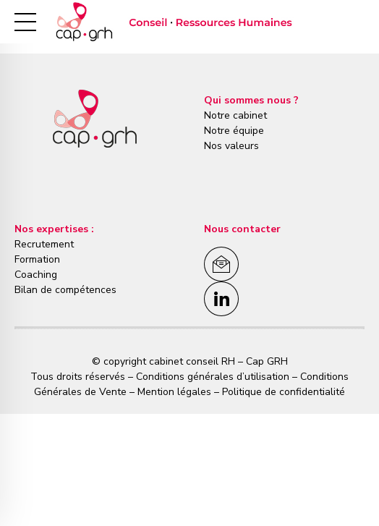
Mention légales (174, 392)
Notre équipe (234, 130)
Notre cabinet (235, 115)
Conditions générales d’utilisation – (218, 376)
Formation (37, 259)
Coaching (35, 274)
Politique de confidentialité (282, 392)
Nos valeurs (231, 146)
